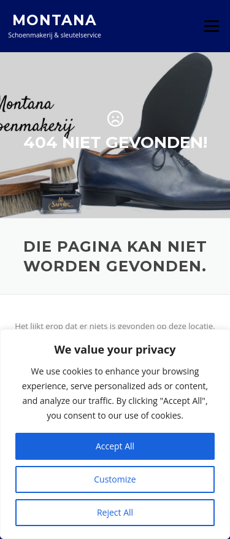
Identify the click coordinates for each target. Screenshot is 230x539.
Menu (211, 25)
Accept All (115, 446)
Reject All (115, 512)
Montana (54, 19)
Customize (115, 479)
